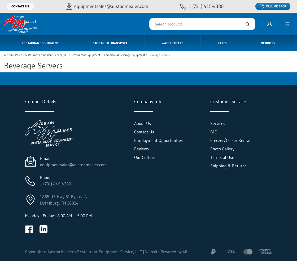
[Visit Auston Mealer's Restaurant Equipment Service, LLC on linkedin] (43, 229)
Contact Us (20, 6)
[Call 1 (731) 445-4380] (202, 6)
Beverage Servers (159, 55)
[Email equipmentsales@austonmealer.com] (107, 6)
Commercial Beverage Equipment (124, 55)
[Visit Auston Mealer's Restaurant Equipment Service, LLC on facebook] (29, 229)
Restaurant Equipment (86, 55)
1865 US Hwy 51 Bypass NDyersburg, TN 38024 (64, 200)
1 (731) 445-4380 (55, 183)
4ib (186, 251)
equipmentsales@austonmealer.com (73, 164)
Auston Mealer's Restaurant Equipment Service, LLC (36, 55)
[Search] (202, 24)
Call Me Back (273, 6)
